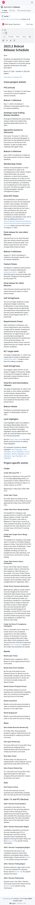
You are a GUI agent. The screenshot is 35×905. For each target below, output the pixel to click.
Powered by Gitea (8, 898)
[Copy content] (3, 40)
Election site (10, 841)
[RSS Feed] (7, 40)
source (12, 19)
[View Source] (3, 33)
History (24, 36)
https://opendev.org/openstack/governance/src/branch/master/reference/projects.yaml (17, 223)
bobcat (17, 19)
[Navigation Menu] (32, 2)
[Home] (3, 2)
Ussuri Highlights (18, 452)
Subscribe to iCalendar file (13, 77)
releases (16, 7)
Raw (4, 36)
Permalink (10, 36)
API (24, 903)
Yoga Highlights (17, 456)
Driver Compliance (15, 645)
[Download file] (29, 36)
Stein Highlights (17, 449)
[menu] (13, 903)
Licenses (19, 903)
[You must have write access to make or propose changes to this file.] (14, 40)
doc (8, 19)
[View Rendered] (6, 33)
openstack (8, 7)
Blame (17, 36)
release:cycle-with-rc (11, 272)
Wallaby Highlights (18, 454)
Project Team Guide (16, 439)
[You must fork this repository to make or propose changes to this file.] (10, 40)
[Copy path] (29, 19)
